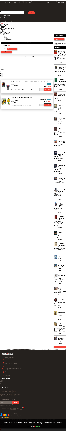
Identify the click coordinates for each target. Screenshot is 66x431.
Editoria (2, 27)
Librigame (2, 26)
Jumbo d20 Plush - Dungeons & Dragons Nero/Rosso (59, 302)
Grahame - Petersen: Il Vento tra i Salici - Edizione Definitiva (59, 108)
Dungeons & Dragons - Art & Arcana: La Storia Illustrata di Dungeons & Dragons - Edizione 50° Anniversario (60, 56)
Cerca (5, 45)
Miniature (2, 29)
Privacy (1, 381)
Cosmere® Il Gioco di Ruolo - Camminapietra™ (59, 180)
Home (1, 23)
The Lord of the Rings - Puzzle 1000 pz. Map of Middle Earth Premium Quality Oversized (59, 327)
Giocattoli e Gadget (5, 32)
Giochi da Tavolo (4, 24)
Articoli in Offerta (4, 33)
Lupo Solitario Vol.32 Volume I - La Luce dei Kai (59, 131)
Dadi (1, 30)
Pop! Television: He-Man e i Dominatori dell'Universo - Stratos (29, 81)
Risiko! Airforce (60, 257)
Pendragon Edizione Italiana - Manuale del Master (59, 206)
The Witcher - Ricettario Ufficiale (62, 120)
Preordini (57, 47)
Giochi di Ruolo (3, 25)
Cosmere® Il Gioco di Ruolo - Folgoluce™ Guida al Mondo (59, 168)
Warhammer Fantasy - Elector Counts (59, 315)
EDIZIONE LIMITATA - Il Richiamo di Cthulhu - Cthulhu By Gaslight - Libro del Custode (60, 83)
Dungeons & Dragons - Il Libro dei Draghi (59, 96)
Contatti (1, 380)
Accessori (2, 31)
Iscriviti (15, 402)
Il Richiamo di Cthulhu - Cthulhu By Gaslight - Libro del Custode (60, 70)
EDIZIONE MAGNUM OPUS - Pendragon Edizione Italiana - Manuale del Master (59, 221)
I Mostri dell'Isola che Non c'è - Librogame (59, 235)
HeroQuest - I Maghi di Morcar (62, 340)
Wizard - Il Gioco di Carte (61, 267)
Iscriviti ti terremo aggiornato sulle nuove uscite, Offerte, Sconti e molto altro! (9, 405)
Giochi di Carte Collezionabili (7, 28)
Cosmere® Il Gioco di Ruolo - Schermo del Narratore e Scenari (59, 193)
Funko (15, 87)
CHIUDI (33, 428)
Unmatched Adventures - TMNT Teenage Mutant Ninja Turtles (59, 278)
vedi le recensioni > (14, 417)
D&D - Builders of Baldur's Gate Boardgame (60, 290)
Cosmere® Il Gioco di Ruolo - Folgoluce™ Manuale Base (59, 155)
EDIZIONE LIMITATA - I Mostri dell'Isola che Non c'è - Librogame (59, 246)
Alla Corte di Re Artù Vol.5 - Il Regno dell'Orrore (60, 143)
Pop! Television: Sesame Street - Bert (21, 97)
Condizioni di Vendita (4, 385)
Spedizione (2, 382)
